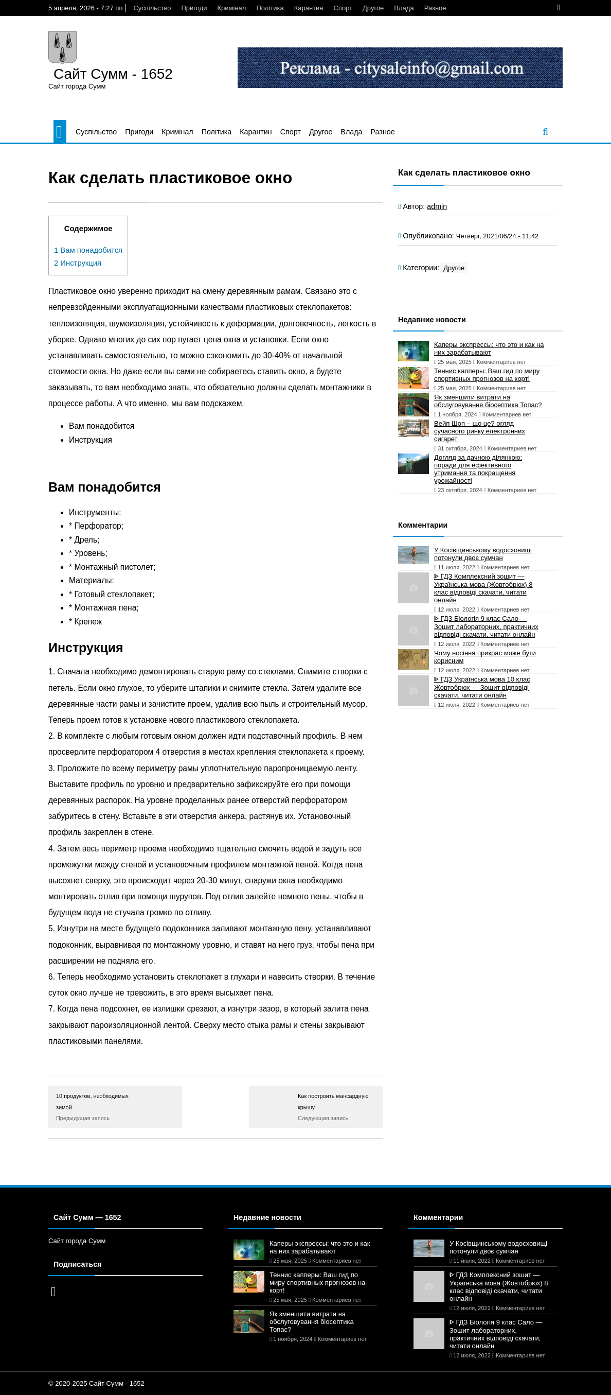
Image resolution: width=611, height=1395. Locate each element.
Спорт (342, 8)
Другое (373, 8)
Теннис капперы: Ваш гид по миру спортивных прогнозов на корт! (487, 374)
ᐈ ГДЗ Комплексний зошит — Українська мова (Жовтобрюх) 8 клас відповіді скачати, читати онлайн (483, 588)
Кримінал (232, 8)
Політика (269, 8)
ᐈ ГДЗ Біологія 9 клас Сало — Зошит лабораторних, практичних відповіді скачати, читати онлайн (486, 626)
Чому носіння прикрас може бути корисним (485, 657)
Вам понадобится (88, 250)
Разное (435, 8)
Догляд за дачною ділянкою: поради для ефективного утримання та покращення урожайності (478, 469)
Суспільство (152, 8)
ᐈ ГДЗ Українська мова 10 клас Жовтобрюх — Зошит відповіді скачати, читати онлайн (482, 687)
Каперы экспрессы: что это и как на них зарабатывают (489, 348)
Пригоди (194, 8)
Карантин (309, 8)
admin (437, 206)
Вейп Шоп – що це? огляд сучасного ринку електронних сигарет (479, 431)
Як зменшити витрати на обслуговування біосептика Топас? (488, 401)
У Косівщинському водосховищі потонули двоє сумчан (483, 554)
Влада (404, 8)
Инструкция (77, 263)
